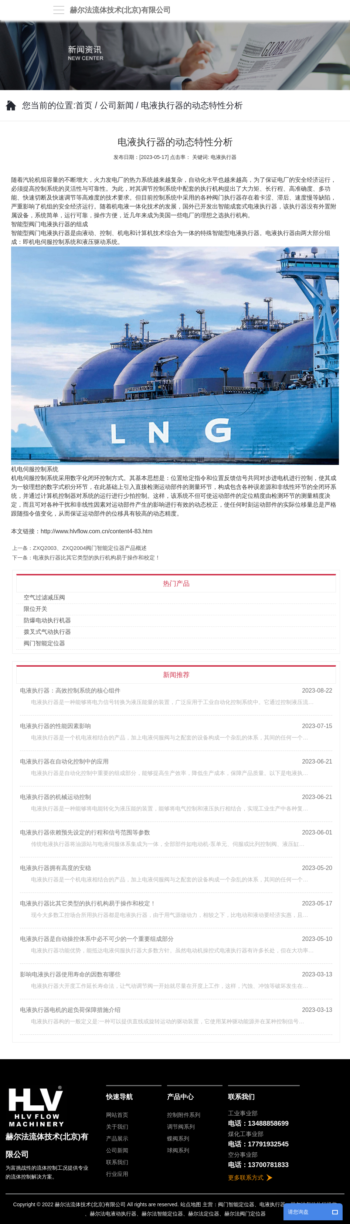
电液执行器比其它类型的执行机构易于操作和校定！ (100, 557)
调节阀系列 (181, 1126)
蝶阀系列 (178, 1138)
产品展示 (117, 1138)
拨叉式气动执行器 (51, 632)
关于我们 (117, 1126)
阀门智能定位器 (48, 643)
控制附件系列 (183, 1115)
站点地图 (190, 1204)
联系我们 (117, 1162)
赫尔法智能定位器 (162, 1214)
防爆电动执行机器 (51, 620)
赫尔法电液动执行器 (113, 1214)
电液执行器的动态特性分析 (192, 105)
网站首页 (117, 1115)
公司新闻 (117, 105)
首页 (83, 105)
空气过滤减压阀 (48, 597)
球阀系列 (178, 1150)
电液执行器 (56, 233)
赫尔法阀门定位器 (245, 1214)
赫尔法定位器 (203, 1214)
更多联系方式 (246, 1177)
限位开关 (39, 609)
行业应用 (117, 1174)
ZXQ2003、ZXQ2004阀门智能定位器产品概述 (94, 548)
